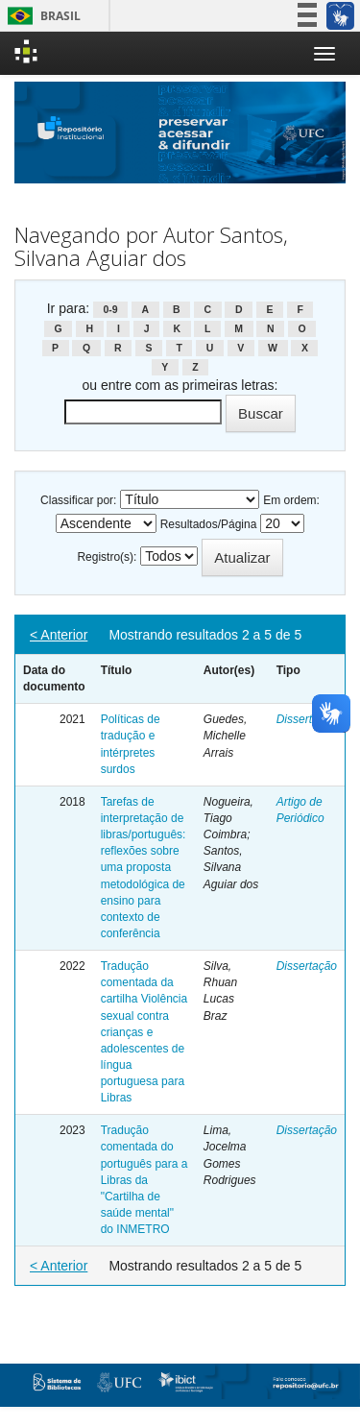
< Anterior (58, 634)
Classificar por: (78, 500)
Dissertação (306, 719)
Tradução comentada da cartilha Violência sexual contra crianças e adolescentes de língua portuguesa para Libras (144, 1031)
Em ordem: (291, 500)
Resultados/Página (208, 524)
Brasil (40, 16)
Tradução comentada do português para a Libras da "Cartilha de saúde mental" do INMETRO (144, 1180)
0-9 (110, 309)
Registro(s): (106, 557)
